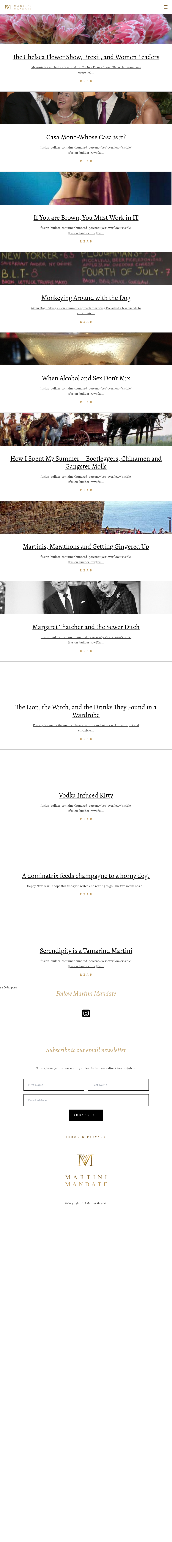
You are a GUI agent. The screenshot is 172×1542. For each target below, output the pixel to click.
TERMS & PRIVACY (86, 1464)
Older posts (11, 1317)
